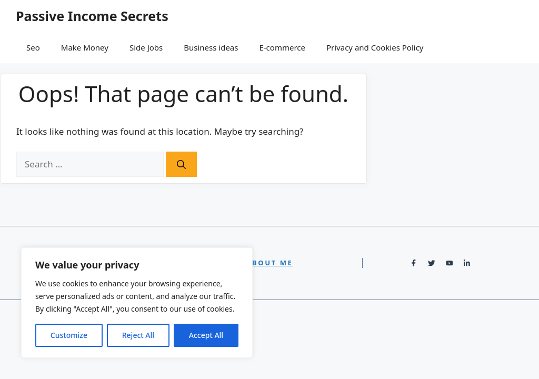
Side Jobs (146, 47)
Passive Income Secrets (92, 16)
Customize (69, 335)
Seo (33, 47)
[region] (137, 302)
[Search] (181, 164)
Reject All (138, 335)
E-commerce (282, 47)
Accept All (206, 335)
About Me (269, 262)
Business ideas (211, 47)
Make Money (84, 47)
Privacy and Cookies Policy (375, 47)
